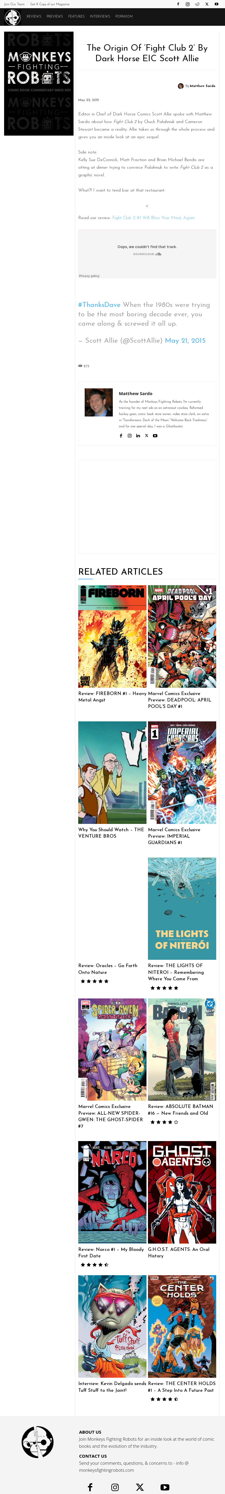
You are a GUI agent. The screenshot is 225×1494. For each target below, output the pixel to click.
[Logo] (14, 17)
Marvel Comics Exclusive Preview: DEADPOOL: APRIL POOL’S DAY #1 (182, 699)
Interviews (100, 16)
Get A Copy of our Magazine (49, 4)
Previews (55, 16)
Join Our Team (14, 4)
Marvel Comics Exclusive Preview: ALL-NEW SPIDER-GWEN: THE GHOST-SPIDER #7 (112, 1103)
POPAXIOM (124, 16)
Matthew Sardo (202, 86)
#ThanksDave (99, 305)
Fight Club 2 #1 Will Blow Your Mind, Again (153, 218)
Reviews (34, 16)
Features (76, 16)
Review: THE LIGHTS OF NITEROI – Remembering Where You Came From (182, 963)
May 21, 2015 (185, 340)
